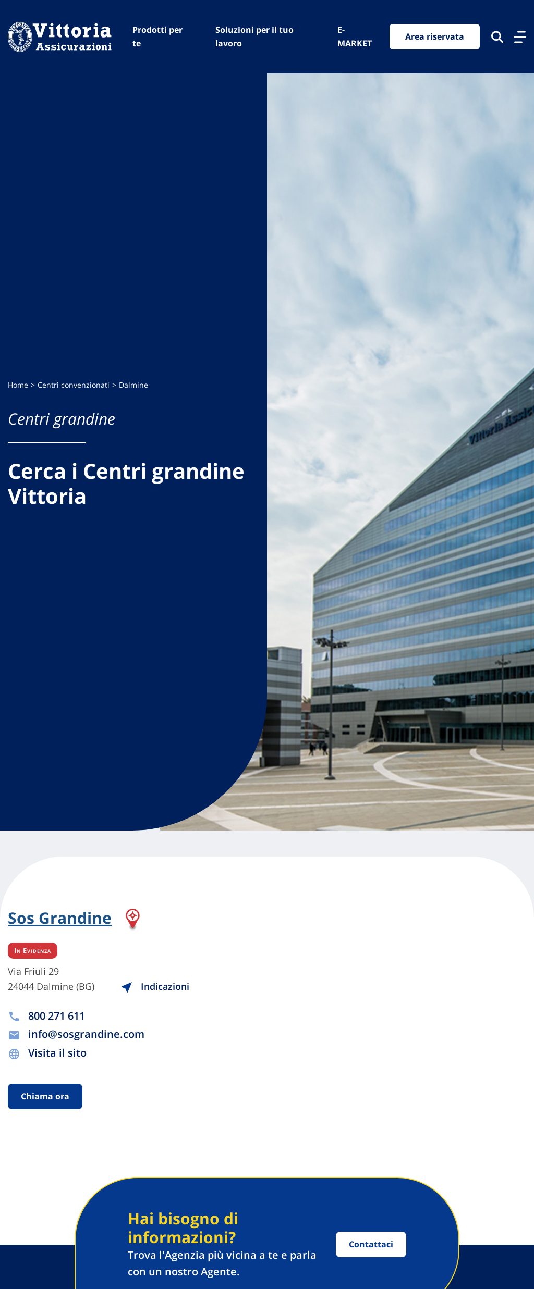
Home (18, 385)
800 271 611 (56, 1016)
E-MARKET (354, 36)
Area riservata (434, 36)
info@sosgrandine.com (86, 1034)
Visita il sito (57, 1053)
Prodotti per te (157, 36)
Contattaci (371, 1244)
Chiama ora (45, 1096)
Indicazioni (154, 986)
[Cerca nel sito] (497, 37)
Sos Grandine (60, 918)
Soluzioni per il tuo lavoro (254, 36)
